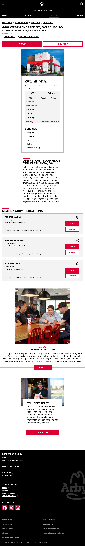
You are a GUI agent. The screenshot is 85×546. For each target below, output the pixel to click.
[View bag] (81, 3)
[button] (77, 217)
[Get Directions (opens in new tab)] (8, 37)
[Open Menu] (3, 4)
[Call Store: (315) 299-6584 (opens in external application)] (28, 37)
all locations (21, 23)
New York (35, 23)
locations (7, 23)
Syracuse (48, 23)
